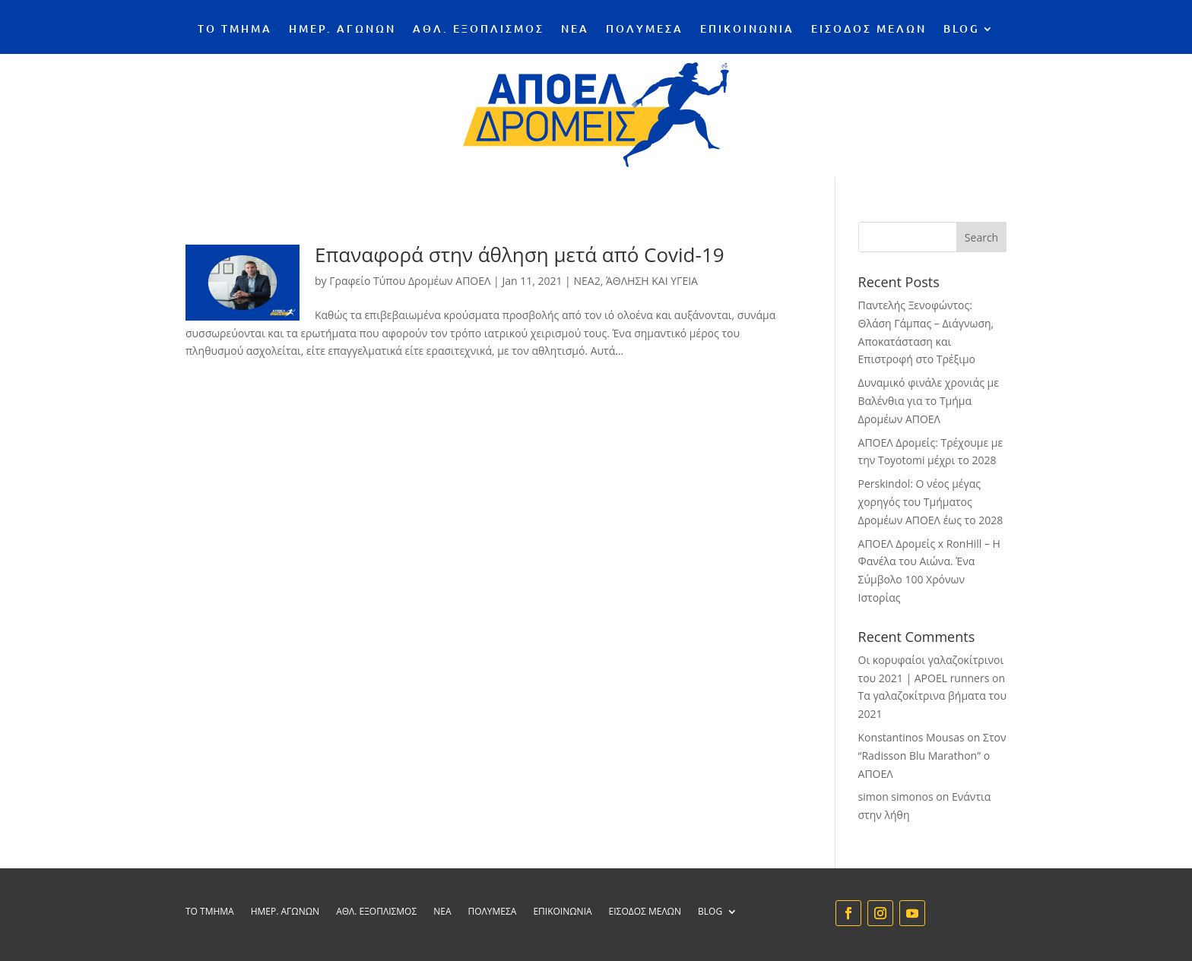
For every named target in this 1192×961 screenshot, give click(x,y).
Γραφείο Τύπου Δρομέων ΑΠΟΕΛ (409, 280)
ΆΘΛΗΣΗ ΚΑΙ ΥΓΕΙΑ (652, 280)
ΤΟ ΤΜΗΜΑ (235, 30)
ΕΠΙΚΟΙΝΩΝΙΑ (747, 30)
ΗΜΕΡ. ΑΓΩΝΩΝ (342, 30)
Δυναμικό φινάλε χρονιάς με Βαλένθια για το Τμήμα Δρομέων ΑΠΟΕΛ (928, 400)
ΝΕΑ (575, 30)
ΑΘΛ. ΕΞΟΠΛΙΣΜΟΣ (478, 30)
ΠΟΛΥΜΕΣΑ (644, 30)
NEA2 (586, 280)
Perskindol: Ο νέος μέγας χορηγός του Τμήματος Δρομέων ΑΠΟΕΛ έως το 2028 (930, 501)
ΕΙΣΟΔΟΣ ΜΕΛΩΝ (869, 30)
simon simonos (896, 796)
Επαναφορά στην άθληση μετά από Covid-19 (519, 254)
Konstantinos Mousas (911, 737)
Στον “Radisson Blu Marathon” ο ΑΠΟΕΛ (932, 755)
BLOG (961, 30)
